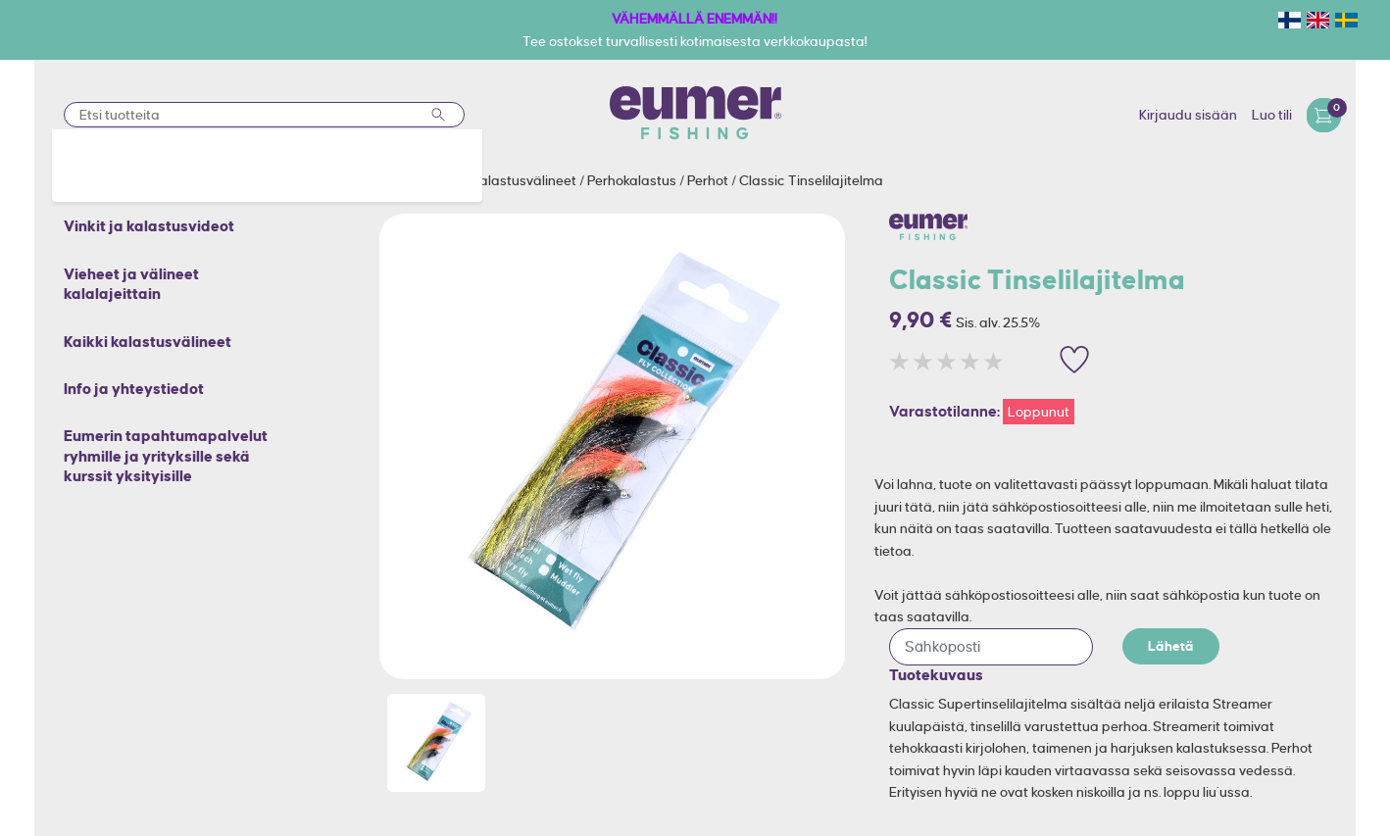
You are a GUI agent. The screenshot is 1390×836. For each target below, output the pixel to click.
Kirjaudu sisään (1188, 115)
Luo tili (1272, 115)
